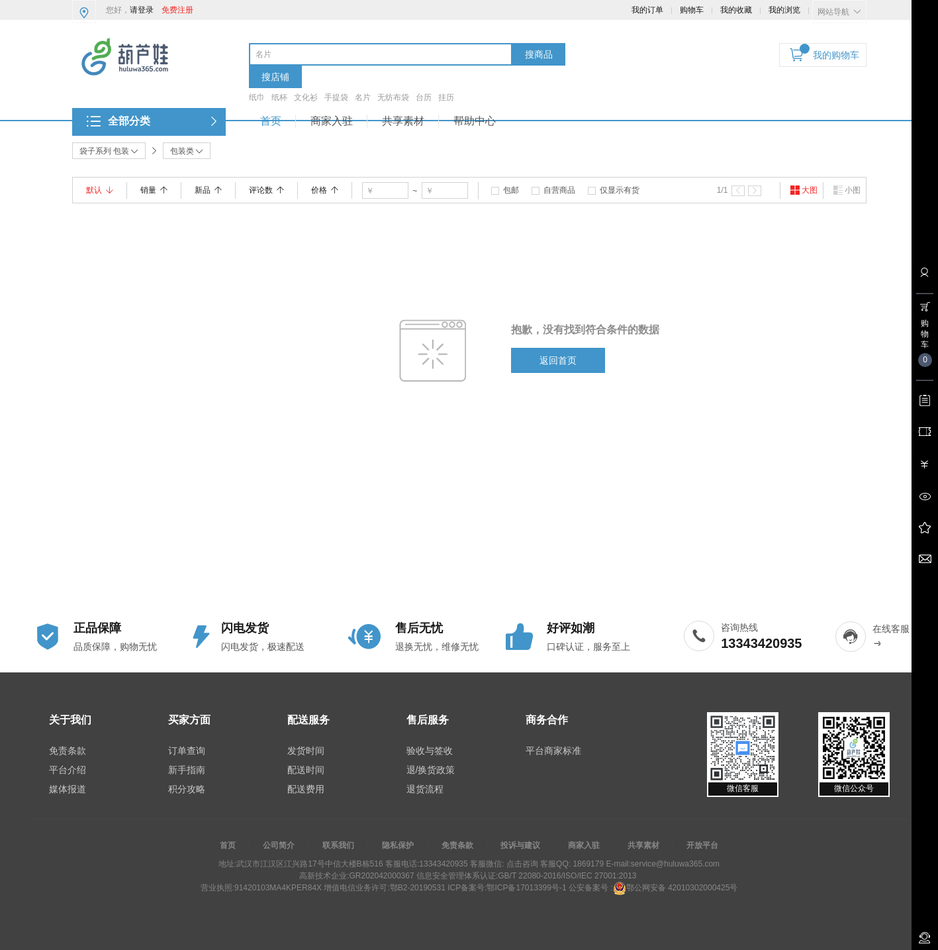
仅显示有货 (619, 190)
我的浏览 (784, 10)
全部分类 (129, 121)
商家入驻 (331, 121)
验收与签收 (429, 750)
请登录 (142, 10)
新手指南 (186, 770)
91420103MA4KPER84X (278, 887)
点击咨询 (521, 864)
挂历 (446, 97)
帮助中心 (474, 121)
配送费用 (305, 789)
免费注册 (177, 10)
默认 (99, 190)
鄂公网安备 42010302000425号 (675, 887)
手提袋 (336, 97)
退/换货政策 (430, 770)
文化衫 (306, 97)
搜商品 (539, 54)
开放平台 (702, 845)
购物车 (692, 10)
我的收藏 (736, 10)
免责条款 (67, 750)
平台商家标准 (553, 750)
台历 (424, 97)
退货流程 (425, 789)
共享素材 (403, 121)
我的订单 (647, 10)
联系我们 (338, 845)
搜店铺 (275, 77)
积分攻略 (186, 789)
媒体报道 (67, 789)
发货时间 (305, 750)
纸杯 (279, 97)
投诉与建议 (520, 845)
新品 (208, 190)
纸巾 (257, 97)
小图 (847, 190)
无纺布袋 (393, 97)
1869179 (587, 864)
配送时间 (305, 770)
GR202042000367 (381, 875)
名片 (363, 97)
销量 (153, 190)
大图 (804, 190)
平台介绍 (67, 770)
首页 (270, 121)
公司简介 (279, 845)
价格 (324, 190)
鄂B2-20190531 (418, 887)
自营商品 (559, 190)
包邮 (511, 190)
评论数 (266, 190)
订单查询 (186, 750)
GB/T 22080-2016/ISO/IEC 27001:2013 (567, 875)
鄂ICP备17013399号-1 (526, 887)
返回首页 (558, 360)
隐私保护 (398, 845)
